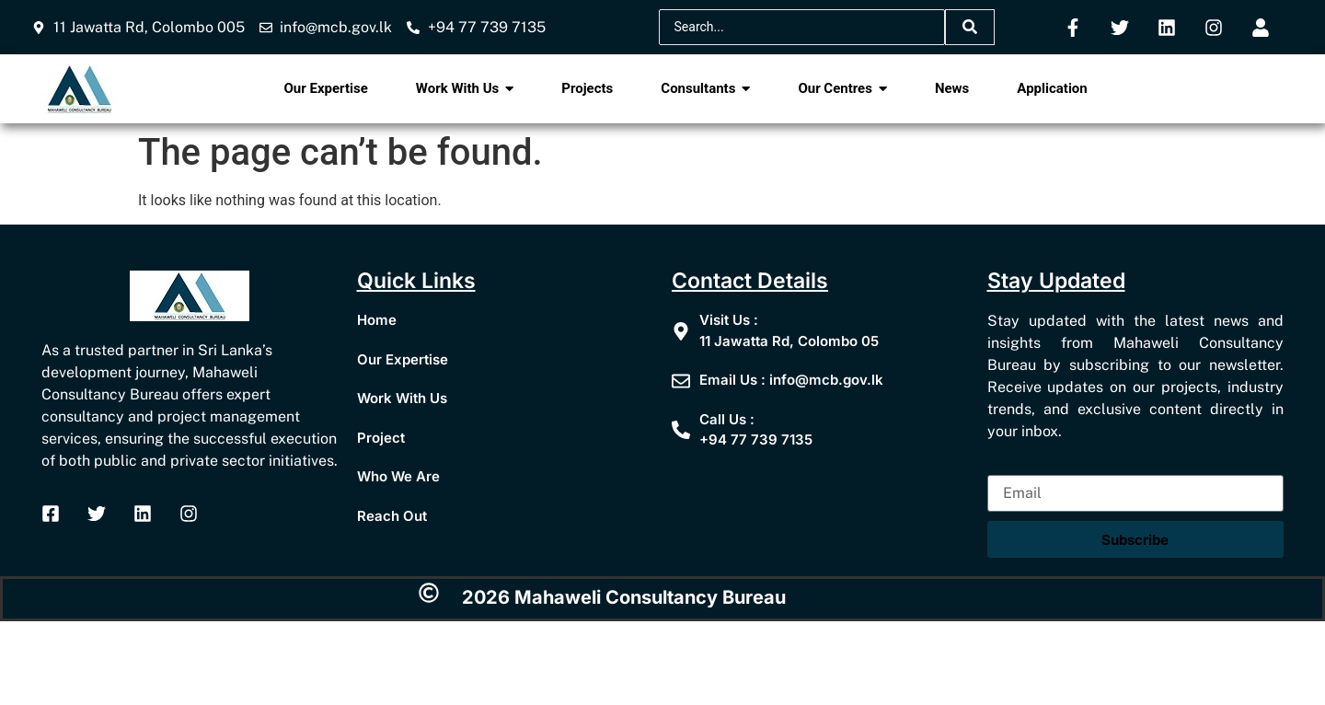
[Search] (802, 27)
